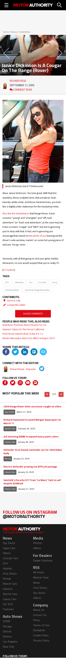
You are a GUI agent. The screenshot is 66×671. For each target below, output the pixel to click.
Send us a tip (11, 300)
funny (54, 282)
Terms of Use (41, 625)
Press (36, 620)
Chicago (7, 626)
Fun (31, 282)
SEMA (6, 621)
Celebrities (24, 32)
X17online (8, 270)
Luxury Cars (10, 442)
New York (8, 646)
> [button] (61, 394)
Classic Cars (10, 489)
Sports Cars (10, 428)
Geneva (7, 636)
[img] (6, 351)
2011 (7, 282)
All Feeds (38, 572)
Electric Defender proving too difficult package (30, 467)
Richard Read (18, 80)
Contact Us (39, 615)
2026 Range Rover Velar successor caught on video (32, 406)
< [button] (47, 394)
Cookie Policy (41, 635)
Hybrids (7, 568)
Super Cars (9, 548)
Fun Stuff (42, 282)
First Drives (10, 573)
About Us (38, 609)
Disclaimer (39, 630)
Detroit (7, 631)
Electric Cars (10, 594)
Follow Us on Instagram (30, 514)
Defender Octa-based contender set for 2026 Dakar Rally (33, 451)
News (14, 32)
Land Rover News (12, 290)
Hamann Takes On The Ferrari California (23, 329)
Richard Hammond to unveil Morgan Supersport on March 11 (32, 421)
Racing (8, 459)
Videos (7, 553)
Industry (8, 588)
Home (6, 32)
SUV (5, 563)
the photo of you (37, 235)
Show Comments (33, 313)
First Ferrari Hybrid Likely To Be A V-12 (22, 333)
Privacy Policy (41, 640)
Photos (37, 543)
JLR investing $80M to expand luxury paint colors (31, 436)
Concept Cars (10, 558)
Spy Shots (9, 412)
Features (8, 609)
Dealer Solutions (43, 560)
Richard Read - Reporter (23, 369)
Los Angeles (10, 641)
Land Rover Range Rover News (37, 290)
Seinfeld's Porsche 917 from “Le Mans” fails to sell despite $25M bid (32, 481)
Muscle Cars (10, 583)
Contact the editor (14, 305)
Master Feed (40, 577)
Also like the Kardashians (15, 213)
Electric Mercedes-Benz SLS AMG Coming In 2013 (28, 338)
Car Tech (8, 604)
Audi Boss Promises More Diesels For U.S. (24, 325)
